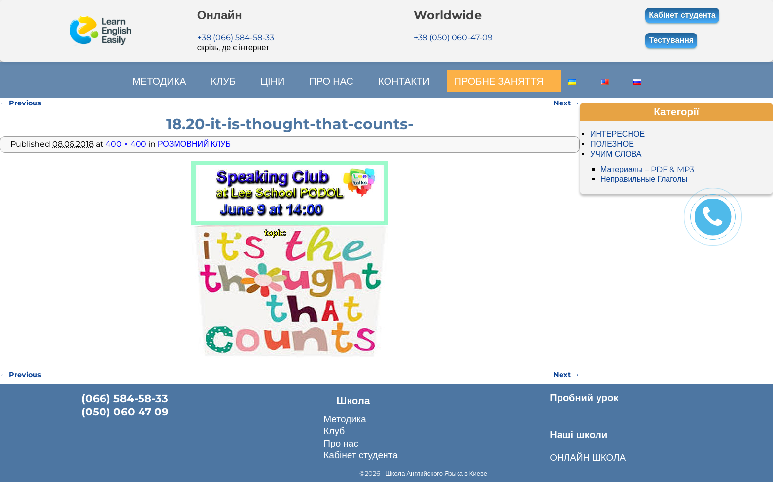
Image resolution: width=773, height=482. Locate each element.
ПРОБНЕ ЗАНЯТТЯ (498, 81)
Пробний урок (584, 397)
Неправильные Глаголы (643, 179)
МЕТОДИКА (159, 81)
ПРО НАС (331, 81)
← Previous (20, 103)
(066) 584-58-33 (124, 397)
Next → (566, 103)
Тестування (671, 40)
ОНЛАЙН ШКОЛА (588, 457)
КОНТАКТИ (403, 81)
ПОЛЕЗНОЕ (612, 143)
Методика (344, 419)
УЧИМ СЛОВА (615, 154)
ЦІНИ (272, 81)
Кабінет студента (682, 15)
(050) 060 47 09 (125, 411)
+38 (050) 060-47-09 (453, 37)
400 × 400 (125, 143)
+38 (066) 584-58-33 (235, 37)
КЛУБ (223, 81)
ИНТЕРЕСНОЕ (617, 133)
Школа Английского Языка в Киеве (436, 473)
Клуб (334, 431)
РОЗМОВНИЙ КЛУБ (194, 143)
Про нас (340, 443)
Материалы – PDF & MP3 (647, 168)
